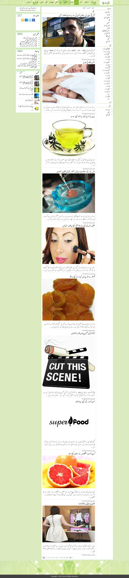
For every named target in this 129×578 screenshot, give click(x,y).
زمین (109, 89)
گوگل (109, 67)
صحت (108, 23)
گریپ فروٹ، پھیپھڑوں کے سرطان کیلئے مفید (82, 453)
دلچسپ (108, 62)
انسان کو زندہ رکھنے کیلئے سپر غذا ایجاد (85, 401)
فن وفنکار (108, 36)
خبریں (76, 2)
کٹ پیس (29, 1)
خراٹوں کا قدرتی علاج (33, 61)
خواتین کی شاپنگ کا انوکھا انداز (86, 503)
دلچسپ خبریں (107, 17)
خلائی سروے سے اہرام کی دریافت (30, 37)
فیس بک (107, 70)
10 (66, 557)
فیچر (84, 8)
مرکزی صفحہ (93, 1)
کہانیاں (41, 1)
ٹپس (61, 1)
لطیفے (46, 1)
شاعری (71, 1)
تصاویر (108, 28)
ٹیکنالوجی (108, 49)
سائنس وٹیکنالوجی (106, 31)
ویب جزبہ (107, 109)
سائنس (108, 51)
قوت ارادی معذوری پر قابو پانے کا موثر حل (28, 41)
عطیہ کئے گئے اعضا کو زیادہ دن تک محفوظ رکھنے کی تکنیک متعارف (27, 66)
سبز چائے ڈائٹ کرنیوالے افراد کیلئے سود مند (28, 63)
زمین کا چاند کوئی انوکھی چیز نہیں (31, 39)
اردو (93, 8)
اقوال (56, 1)
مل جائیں (19, 15)
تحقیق (108, 54)
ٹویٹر (109, 86)
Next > (70, 557)
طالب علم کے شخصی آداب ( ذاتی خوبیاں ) (26, 89)
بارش (108, 91)
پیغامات (51, 1)
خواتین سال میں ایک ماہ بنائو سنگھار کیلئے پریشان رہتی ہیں (79, 225)
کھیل (108, 39)
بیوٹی (109, 96)
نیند (109, 75)
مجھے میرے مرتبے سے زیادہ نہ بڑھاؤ (26, 94)
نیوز (109, 59)
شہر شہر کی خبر (107, 33)
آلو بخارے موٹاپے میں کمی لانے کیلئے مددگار (82, 276)
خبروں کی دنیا (107, 25)
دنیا (109, 65)
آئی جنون (108, 115)
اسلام (81, 1)
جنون (109, 112)
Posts (20, 34)
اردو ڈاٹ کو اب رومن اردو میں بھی (28, 8)
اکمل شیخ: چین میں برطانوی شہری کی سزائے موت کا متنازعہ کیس (27, 55)
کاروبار (108, 15)
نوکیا (109, 78)
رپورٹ (108, 81)
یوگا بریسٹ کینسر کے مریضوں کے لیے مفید (28, 45)
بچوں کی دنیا (35, 1)
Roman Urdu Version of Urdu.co (28, 10)
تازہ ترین (108, 41)
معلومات (66, 1)
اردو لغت (86, 1)
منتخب (21, 72)
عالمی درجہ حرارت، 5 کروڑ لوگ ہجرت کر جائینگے (28, 43)
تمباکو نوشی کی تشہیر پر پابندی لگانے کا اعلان (83, 333)
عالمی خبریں (107, 12)
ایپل (109, 57)
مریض (108, 73)
